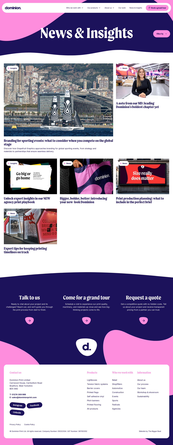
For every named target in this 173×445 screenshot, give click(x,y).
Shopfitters (117, 384)
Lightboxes (92, 380)
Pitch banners (93, 400)
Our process (142, 384)
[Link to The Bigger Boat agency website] (163, 431)
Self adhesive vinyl (95, 396)
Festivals (116, 404)
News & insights (135, 8)
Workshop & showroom (148, 392)
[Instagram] (17, 405)
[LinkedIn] (17, 412)
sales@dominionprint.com (24, 397)
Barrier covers (93, 388)
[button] (29, 320)
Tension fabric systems (97, 384)
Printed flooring (94, 404)
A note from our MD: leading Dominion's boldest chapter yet (137, 105)
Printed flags (92, 392)
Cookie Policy (29, 424)
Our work (122, 8)
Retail (114, 380)
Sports (115, 400)
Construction (118, 392)
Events (115, 396)
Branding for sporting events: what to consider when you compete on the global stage (58, 142)
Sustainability (143, 396)
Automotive (117, 388)
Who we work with (75, 8)
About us (110, 8)
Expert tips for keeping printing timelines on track (25, 250)
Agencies (116, 408)
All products (92, 408)
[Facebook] (34, 405)
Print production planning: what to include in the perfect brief (140, 200)
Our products (94, 8)
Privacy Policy (15, 424)
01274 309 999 (19, 394)
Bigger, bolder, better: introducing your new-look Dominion (83, 200)
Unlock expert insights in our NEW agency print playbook (27, 200)
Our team (141, 388)
